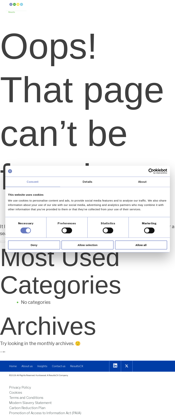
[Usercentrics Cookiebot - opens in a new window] (151, 171)
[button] (166, 6)
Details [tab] (88, 181)
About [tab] (142, 181)
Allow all (141, 244)
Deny (34, 244)
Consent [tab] (33, 181)
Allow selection (87, 244)
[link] (16, 8)
